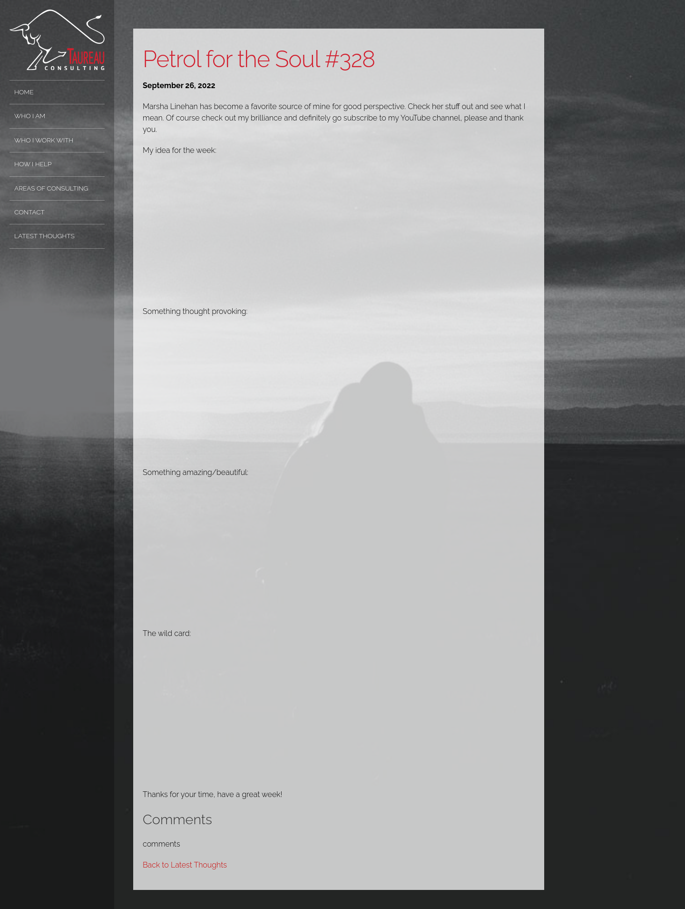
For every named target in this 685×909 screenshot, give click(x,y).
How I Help (32, 164)
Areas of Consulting (51, 188)
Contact (29, 212)
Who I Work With (43, 140)
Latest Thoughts (44, 236)
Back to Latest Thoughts (185, 864)
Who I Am (29, 116)
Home (24, 92)
